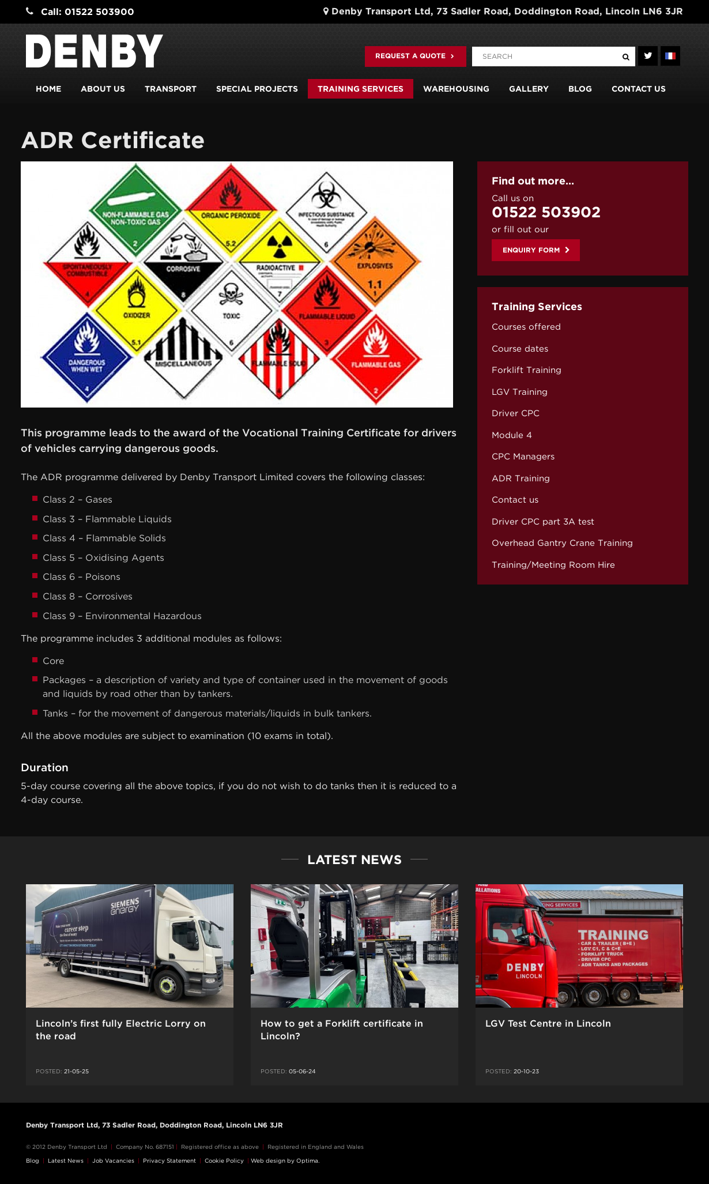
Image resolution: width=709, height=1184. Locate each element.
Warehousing (456, 88)
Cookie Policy (224, 1160)
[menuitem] (582, 327)
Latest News (66, 1160)
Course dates (520, 349)
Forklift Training (526, 370)
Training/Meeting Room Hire (553, 565)
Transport (171, 88)
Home (48, 88)
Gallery (529, 88)
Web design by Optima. (285, 1160)
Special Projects (257, 88)
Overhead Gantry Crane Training (562, 543)
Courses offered (526, 327)
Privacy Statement (169, 1160)
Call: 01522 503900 (87, 11)
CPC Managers (523, 456)
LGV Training (520, 392)
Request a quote (414, 55)
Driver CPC (516, 413)
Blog (580, 88)
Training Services (360, 88)
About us (103, 88)
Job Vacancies (113, 1160)
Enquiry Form (536, 250)
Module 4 (512, 435)
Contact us (639, 88)
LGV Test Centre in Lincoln (548, 1023)
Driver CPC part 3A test (543, 521)
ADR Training (521, 478)
